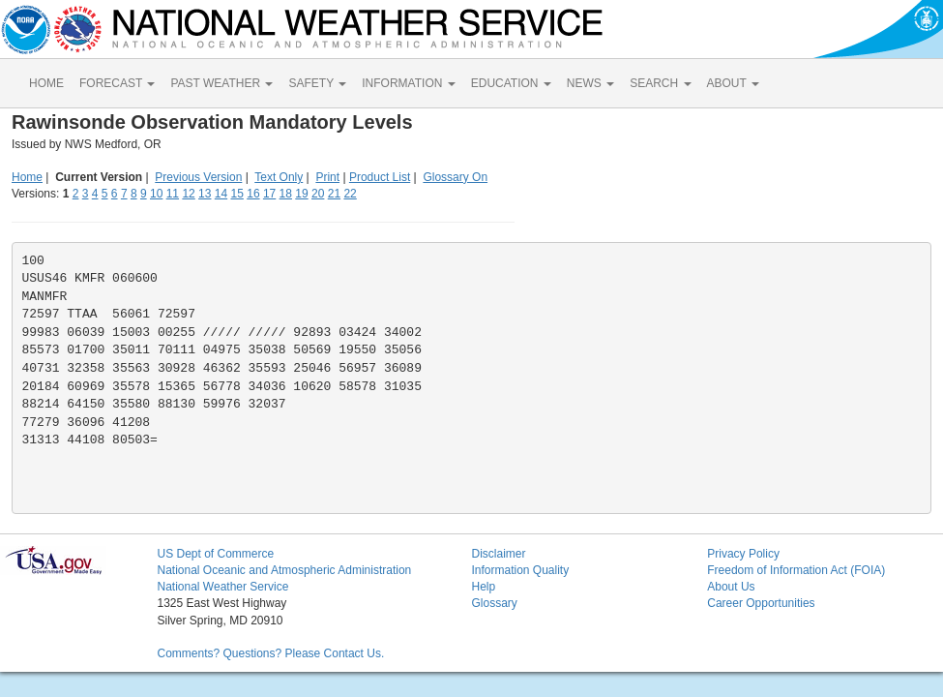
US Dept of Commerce (215, 554)
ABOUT (733, 83)
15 (237, 193)
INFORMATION (408, 83)
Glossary (493, 603)
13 (204, 193)
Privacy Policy (743, 554)
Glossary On (455, 177)
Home (27, 177)
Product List (379, 177)
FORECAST (117, 83)
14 (221, 193)
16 (253, 193)
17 (269, 193)
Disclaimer (498, 554)
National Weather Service (222, 586)
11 (172, 193)
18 (286, 193)
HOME (46, 83)
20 (317, 193)
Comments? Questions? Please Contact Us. (270, 653)
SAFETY (317, 83)
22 (349, 193)
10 (156, 193)
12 (188, 193)
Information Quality (520, 570)
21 (334, 193)
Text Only (278, 177)
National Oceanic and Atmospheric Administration (284, 570)
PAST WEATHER (221, 83)
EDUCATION (511, 83)
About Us (730, 586)
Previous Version (198, 177)
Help (483, 586)
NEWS (590, 83)
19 (301, 193)
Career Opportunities (760, 603)
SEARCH (660, 83)
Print (327, 177)
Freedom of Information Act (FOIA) (796, 570)
